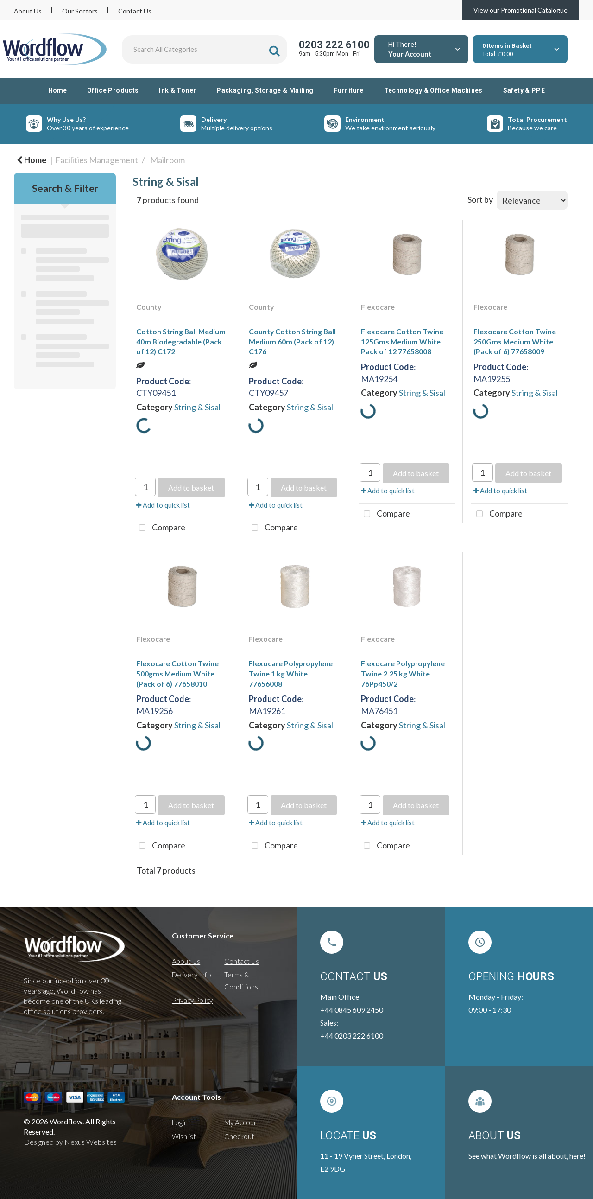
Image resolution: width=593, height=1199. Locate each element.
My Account (242, 1122)
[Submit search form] (274, 50)
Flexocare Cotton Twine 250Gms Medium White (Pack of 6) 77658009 (514, 341)
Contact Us (134, 11)
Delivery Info (191, 974)
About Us (28, 11)
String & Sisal (197, 407)
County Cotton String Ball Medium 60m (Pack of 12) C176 (292, 341)
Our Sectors (80, 11)
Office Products (113, 90)
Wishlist (184, 1136)
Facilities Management (96, 160)
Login (180, 1122)
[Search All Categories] (204, 49)
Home (57, 90)
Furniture (348, 90)
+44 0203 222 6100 (351, 1035)
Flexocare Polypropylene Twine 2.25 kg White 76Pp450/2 (403, 673)
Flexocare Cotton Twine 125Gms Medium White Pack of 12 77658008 (402, 341)
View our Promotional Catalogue (520, 10)
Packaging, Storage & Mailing (264, 90)
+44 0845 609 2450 (351, 1009)
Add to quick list (163, 505)
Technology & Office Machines (433, 90)
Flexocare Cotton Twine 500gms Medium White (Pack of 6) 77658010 (177, 673)
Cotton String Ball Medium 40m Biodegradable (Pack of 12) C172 (181, 341)
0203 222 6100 (334, 45)
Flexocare (378, 306)
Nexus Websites (90, 1141)
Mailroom (167, 160)
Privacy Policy (192, 1000)
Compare (159, 528)
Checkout (239, 1136)
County (148, 306)
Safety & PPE (524, 90)
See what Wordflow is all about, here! (527, 1155)
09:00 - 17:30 (489, 1009)
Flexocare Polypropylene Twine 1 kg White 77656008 (291, 673)
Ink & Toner (177, 90)
